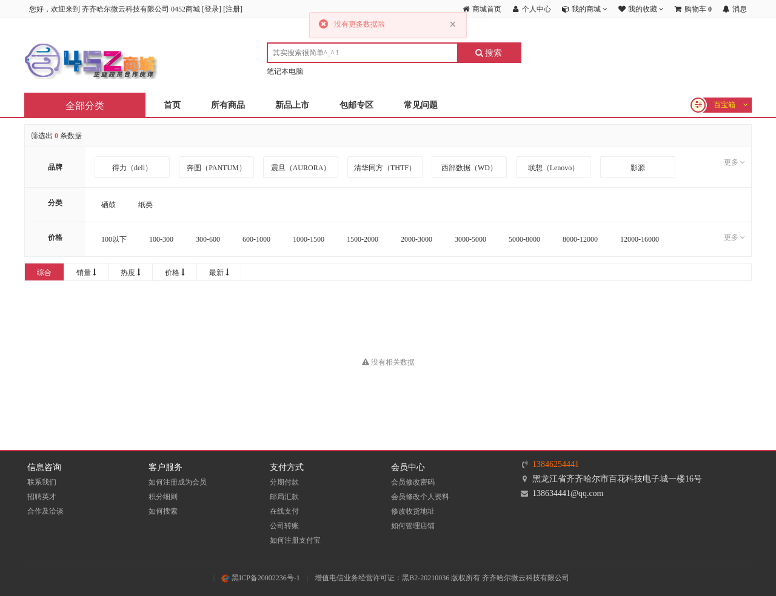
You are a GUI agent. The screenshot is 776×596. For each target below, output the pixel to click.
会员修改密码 (413, 482)
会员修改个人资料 (420, 496)
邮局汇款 (284, 496)
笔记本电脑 (285, 71)
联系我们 (41, 482)
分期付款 (284, 482)
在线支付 (284, 511)
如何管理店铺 (413, 526)
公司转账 (284, 526)
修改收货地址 (413, 511)
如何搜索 (163, 511)
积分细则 (163, 496)
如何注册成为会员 (178, 482)
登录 (211, 9)
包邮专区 (356, 105)
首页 (172, 105)
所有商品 (228, 105)
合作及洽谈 (45, 511)
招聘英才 (41, 496)
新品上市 (292, 105)
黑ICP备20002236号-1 (260, 578)
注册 (233, 9)
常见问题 (421, 105)
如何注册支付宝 (295, 540)
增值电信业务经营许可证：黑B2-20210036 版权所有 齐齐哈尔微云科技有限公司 (442, 578)
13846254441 (555, 464)
